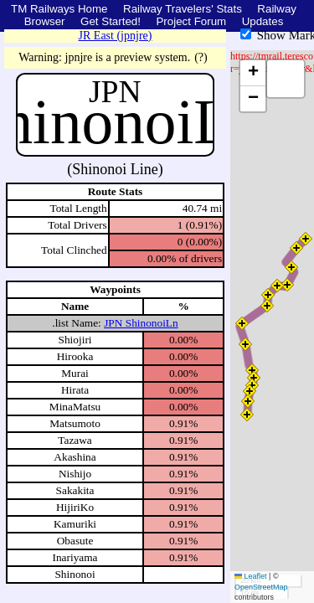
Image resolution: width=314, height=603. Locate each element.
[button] (247, 414)
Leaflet (250, 576)
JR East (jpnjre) (115, 35)
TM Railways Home (59, 9)
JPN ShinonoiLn (141, 323)
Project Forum (191, 21)
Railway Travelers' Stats (182, 9)
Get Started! (110, 21)
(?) (201, 57)
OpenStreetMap (261, 587)
